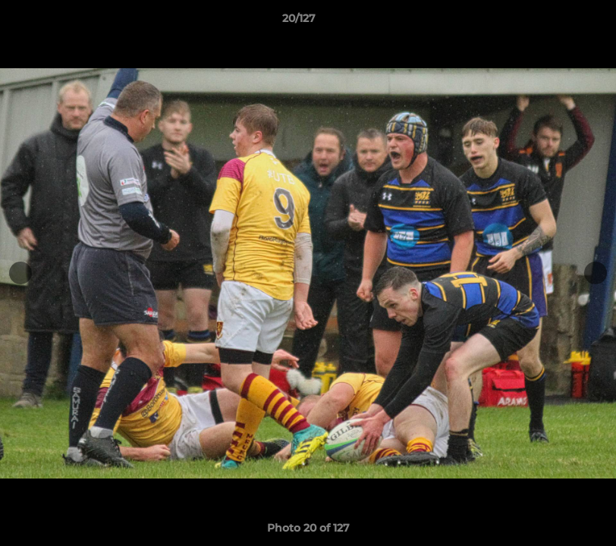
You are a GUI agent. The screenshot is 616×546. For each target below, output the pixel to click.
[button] (552, 22)
